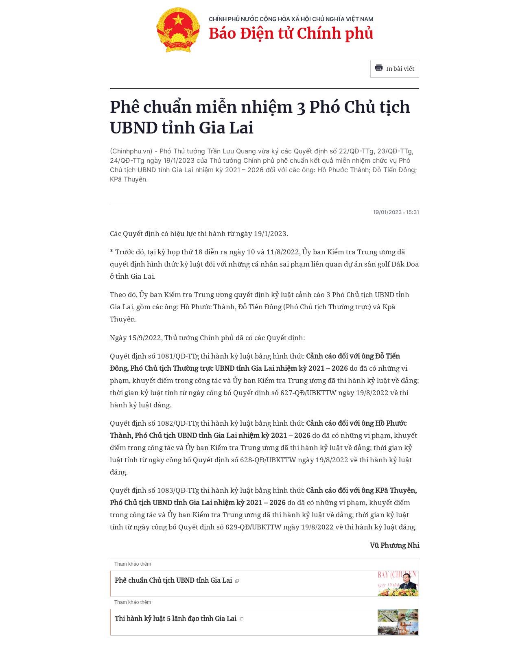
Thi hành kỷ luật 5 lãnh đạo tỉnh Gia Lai (179, 618)
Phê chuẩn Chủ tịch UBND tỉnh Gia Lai (177, 580)
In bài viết (395, 68)
